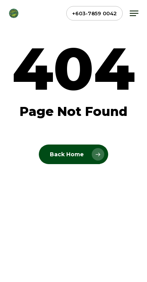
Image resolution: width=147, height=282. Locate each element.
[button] (134, 13)
